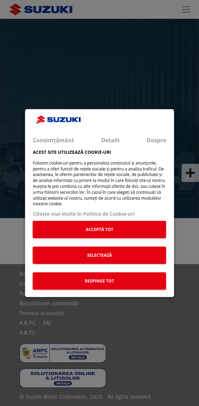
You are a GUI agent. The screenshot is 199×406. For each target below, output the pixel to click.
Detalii (110, 139)
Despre (156, 139)
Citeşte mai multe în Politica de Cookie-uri (84, 213)
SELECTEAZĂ (99, 255)
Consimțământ (53, 139)
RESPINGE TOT (99, 281)
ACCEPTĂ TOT (100, 229)
